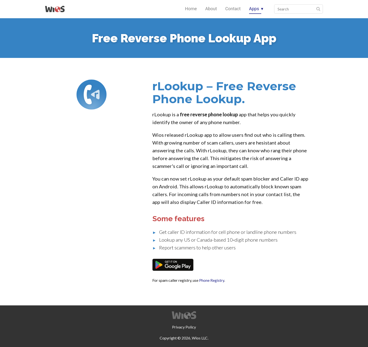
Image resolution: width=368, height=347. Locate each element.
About (211, 8)
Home (191, 8)
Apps (254, 8)
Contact (233, 8)
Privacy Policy (184, 327)
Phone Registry (211, 280)
